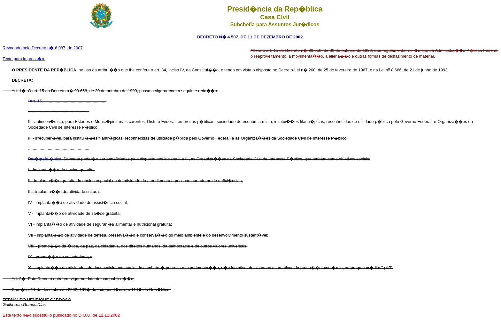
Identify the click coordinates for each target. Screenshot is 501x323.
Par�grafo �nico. (45, 159)
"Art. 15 (35, 101)
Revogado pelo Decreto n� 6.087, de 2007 (43, 47)
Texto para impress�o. (24, 58)
